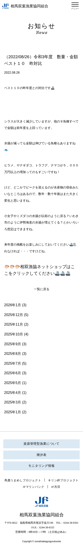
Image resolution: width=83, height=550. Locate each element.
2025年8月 (12, 354)
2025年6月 (12, 373)
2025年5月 (12, 383)
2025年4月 (12, 393)
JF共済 (55, 486)
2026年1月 (12, 305)
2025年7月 (12, 363)
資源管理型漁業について (41, 443)
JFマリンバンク (33, 486)
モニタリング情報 (41, 465)
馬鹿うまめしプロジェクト (22, 480)
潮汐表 (41, 455)
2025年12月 (13, 315)
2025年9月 (12, 344)
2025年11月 (13, 324)
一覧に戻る (41, 289)
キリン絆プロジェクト (63, 480)
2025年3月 (12, 402)
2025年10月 (13, 334)
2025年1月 (12, 412)
